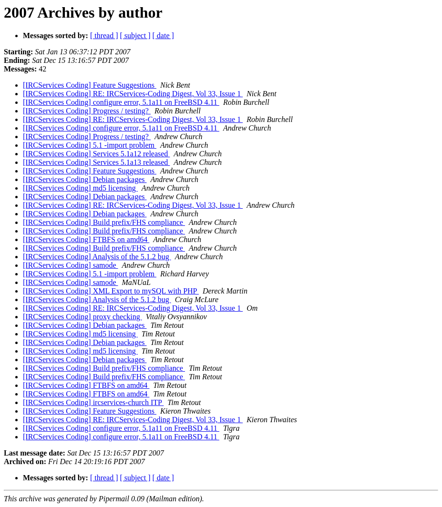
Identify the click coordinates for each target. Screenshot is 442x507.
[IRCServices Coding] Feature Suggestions (89, 85)
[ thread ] (104, 35)
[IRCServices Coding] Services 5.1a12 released (96, 154)
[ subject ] (135, 35)
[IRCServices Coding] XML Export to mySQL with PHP (111, 291)
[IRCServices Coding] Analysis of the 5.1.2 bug (97, 257)
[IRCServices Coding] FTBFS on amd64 (86, 239)
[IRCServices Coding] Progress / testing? (87, 111)
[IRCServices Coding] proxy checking (82, 317)
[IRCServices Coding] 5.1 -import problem (89, 145)
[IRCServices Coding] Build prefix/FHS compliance (104, 222)
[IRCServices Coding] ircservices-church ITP (93, 402)
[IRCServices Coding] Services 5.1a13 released (96, 162)
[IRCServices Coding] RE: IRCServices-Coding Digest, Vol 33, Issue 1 (133, 94)
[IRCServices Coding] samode (70, 265)
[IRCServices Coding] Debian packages (84, 179)
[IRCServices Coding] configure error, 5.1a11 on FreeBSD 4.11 (121, 102)
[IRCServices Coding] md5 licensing (80, 188)
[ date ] (163, 35)
